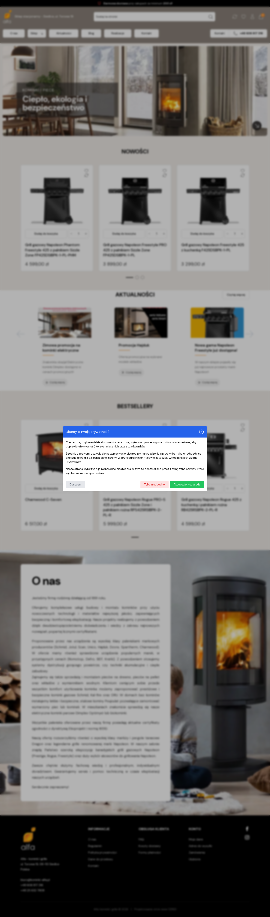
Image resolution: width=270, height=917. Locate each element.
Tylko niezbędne (154, 484)
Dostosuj (75, 484)
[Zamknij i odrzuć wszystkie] (201, 432)
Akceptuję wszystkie (187, 484)
